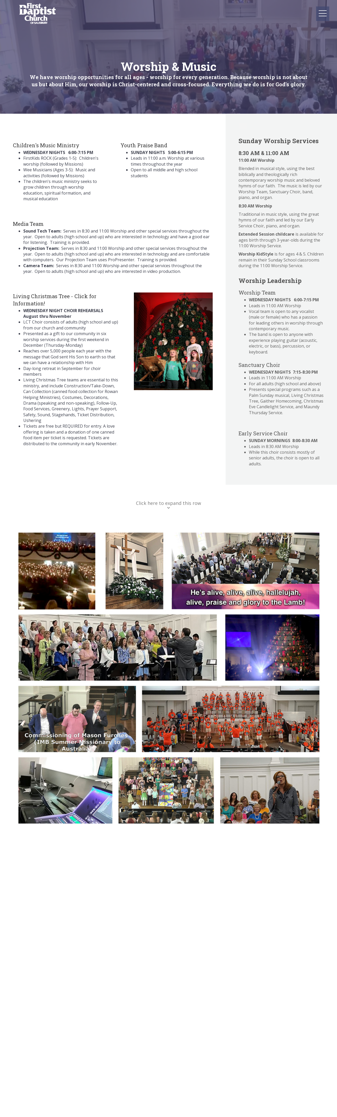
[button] (261, 5)
